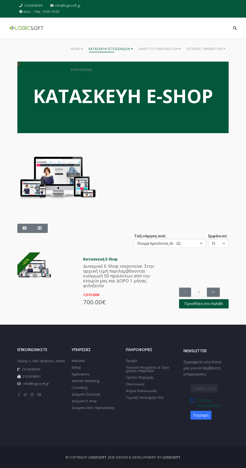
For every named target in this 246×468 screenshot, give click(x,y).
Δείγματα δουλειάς (86, 394)
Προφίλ (131, 360)
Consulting (79, 387)
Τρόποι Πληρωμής (139, 377)
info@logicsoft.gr (68, 5)
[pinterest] (32, 394)
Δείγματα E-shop (84, 401)
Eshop (76, 367)
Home (75, 49)
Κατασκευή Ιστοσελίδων (109, 49)
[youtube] (39, 394)
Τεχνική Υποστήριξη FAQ (145, 397)
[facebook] (19, 394)
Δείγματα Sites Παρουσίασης (93, 407)
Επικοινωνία (81, 69)
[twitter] (25, 394)
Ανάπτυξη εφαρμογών (158, 49)
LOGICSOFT (97, 457)
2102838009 (33, 5)
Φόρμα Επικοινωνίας (141, 391)
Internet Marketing (204, 49)
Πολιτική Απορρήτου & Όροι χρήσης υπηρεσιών (147, 369)
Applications (81, 374)
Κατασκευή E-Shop (100, 259)
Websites (78, 360)
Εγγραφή (200, 415)
